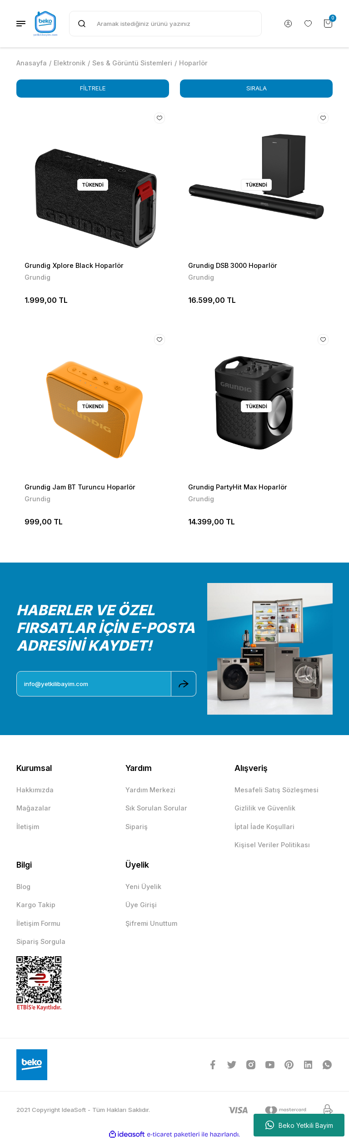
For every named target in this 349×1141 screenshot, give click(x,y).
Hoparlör (193, 63)
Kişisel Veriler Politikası (272, 845)
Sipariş (136, 826)
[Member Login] (288, 24)
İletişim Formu (38, 923)
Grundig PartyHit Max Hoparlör (237, 487)
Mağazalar (33, 808)
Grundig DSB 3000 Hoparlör (232, 265)
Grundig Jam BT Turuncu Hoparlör (80, 487)
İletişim (27, 826)
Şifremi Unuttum (151, 923)
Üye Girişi (141, 905)
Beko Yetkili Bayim (299, 1125)
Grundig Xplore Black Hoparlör (74, 265)
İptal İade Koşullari (264, 826)
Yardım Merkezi (150, 790)
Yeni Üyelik (143, 886)
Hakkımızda (35, 790)
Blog (23, 886)
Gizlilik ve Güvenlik (264, 808)
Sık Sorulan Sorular (156, 808)
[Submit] (183, 683)
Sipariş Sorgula (40, 941)
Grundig (37, 277)
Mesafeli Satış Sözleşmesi (276, 790)
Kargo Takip (35, 905)
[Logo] (45, 23)
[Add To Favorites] (159, 118)
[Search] (165, 23)
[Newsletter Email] (106, 683)
